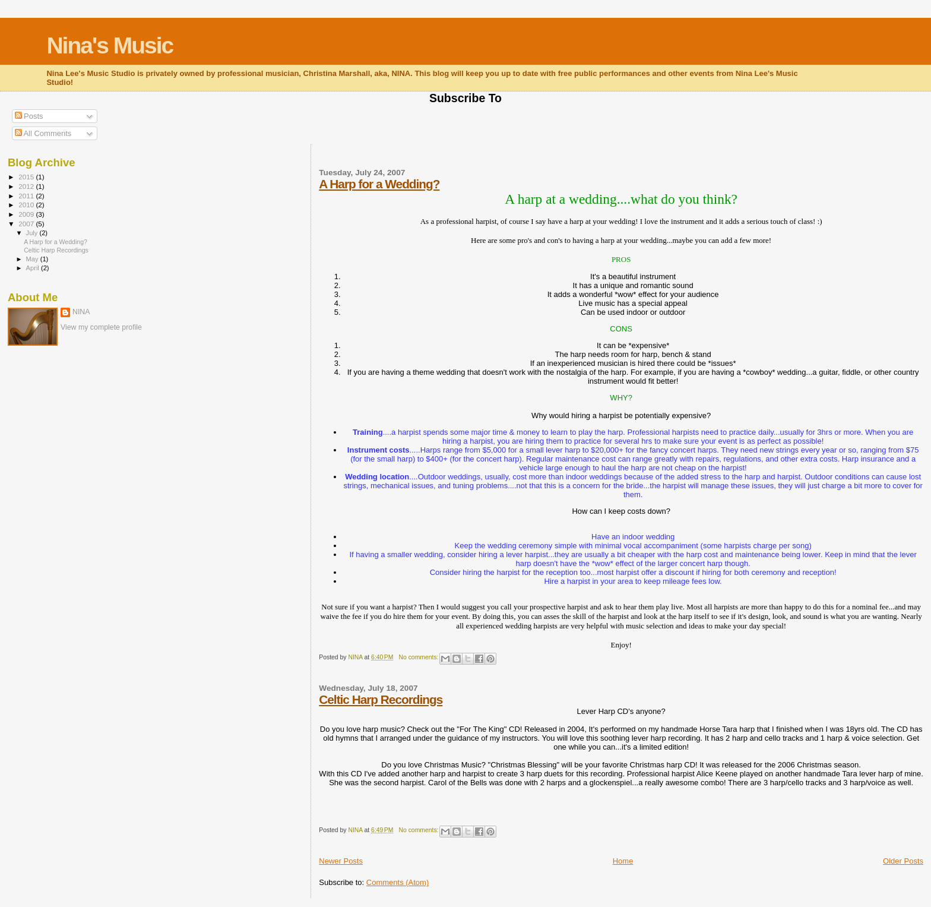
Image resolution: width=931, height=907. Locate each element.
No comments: (420, 657)
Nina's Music (109, 45)
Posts (29, 116)
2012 (27, 186)
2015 (27, 177)
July (33, 232)
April (33, 267)
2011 (27, 196)
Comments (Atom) (397, 882)
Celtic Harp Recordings (380, 699)
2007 (27, 223)
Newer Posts (341, 861)
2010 (27, 204)
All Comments (43, 133)
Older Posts (903, 861)
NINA (81, 312)
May (33, 259)
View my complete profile (101, 327)
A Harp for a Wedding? (379, 184)
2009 (27, 214)
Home (623, 861)
